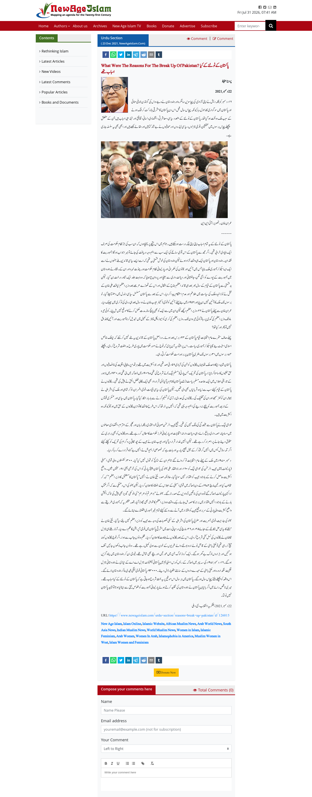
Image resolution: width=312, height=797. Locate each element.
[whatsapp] (113, 54)
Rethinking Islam (55, 51)
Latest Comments (56, 82)
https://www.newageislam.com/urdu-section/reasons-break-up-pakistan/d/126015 (169, 615)
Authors (60, 26)
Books (152, 26)
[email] (151, 54)
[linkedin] (128, 54)
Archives (100, 26)
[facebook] (105, 54)
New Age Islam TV (126, 26)
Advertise (187, 26)
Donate (168, 26)
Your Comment (114, 739)
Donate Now (166, 672)
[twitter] (121, 54)
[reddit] (143, 54)
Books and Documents (60, 102)
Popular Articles (55, 92)
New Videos (51, 71)
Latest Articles (53, 61)
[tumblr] (159, 54)
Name (106, 701)
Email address (114, 720)
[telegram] (136, 54)
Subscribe (209, 26)
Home (44, 26)
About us (80, 26)
